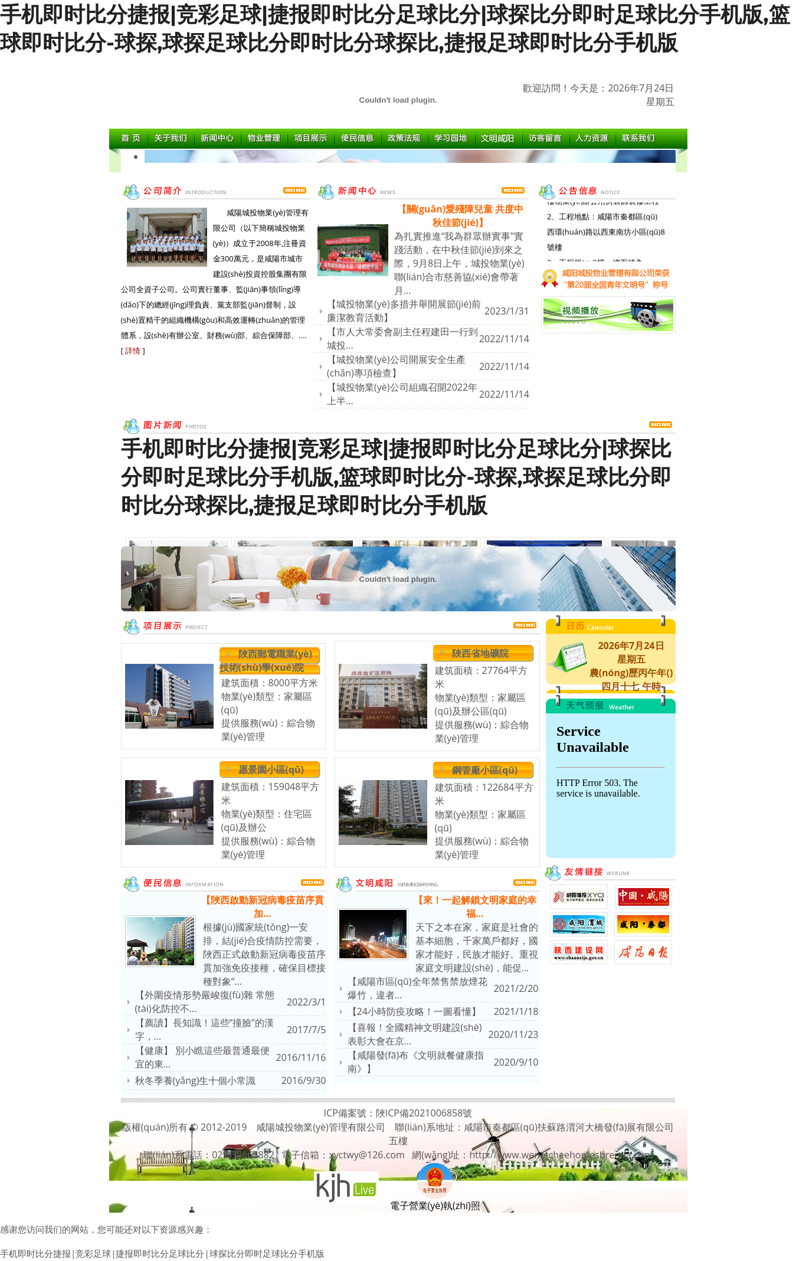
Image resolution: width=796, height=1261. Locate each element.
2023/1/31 (506, 310)
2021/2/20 (516, 988)
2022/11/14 (504, 338)
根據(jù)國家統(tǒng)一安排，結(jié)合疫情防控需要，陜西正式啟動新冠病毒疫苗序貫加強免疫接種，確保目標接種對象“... (264, 954)
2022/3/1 (306, 1001)
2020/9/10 (516, 1062)
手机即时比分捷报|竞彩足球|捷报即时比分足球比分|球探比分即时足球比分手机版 (162, 1253)
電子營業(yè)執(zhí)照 (435, 1200)
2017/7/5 (306, 1029)
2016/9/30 (303, 1080)
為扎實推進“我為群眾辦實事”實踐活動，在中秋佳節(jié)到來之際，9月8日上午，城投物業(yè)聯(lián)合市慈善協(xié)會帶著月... (459, 263)
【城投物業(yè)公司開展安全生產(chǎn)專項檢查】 (396, 366)
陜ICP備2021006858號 (424, 1112)
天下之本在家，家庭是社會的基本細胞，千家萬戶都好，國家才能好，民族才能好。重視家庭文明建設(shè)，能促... (476, 947)
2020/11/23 (514, 1034)
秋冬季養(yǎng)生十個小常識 (195, 1080)
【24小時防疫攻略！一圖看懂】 (414, 1011)
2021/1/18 (516, 1011)
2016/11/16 (301, 1057)
